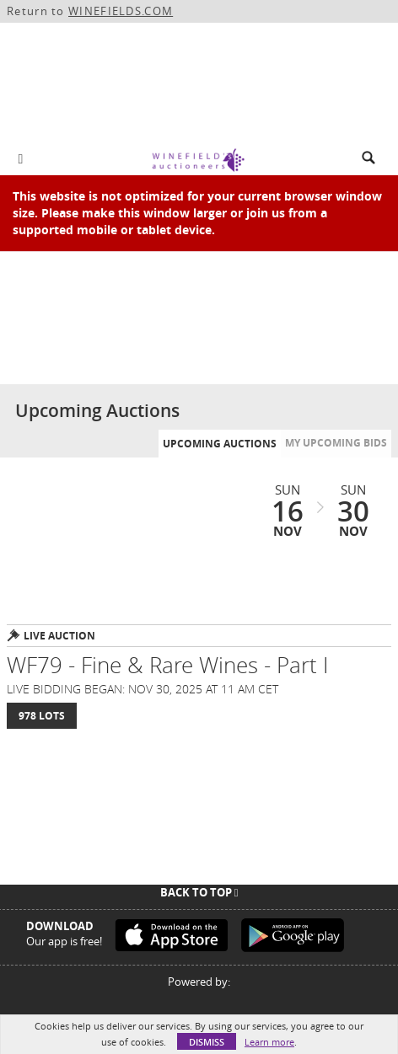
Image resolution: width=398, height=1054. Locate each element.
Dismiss (206, 1041)
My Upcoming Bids (336, 443)
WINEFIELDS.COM (120, 11)
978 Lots (42, 716)
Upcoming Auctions (220, 443)
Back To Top (199, 892)
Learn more (269, 1041)
